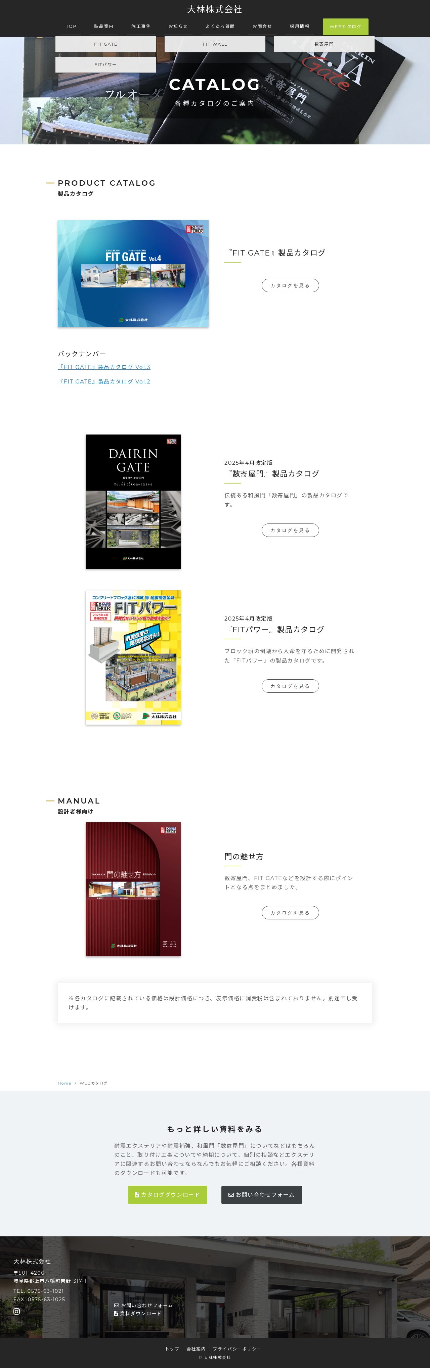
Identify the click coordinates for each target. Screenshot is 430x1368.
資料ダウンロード (138, 1314)
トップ (172, 1349)
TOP (71, 26)
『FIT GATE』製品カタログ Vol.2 (104, 381)
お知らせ (178, 26)
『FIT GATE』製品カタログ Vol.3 (104, 367)
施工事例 (141, 26)
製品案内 (104, 26)
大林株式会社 (215, 9)
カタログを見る (290, 285)
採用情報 (299, 26)
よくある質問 (220, 26)
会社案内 (196, 1349)
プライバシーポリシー (237, 1349)
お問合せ (262, 26)
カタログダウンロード (167, 1195)
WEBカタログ (345, 26)
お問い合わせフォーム (261, 1195)
